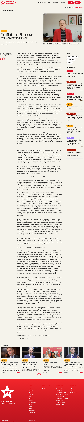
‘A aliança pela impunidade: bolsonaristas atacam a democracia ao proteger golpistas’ (30, 365)
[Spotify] (82, 7)
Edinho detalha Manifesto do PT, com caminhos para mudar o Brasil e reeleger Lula (74, 118)
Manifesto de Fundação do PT (62, 394)
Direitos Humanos (32, 402)
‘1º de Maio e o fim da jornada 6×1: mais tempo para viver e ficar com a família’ (9, 364)
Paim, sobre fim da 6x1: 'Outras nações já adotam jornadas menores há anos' (74, 97)
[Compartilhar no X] (18, 372)
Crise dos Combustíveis (72, 56)
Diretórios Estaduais (60, 404)
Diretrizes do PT (46, 385)
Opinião (30, 406)
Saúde (30, 396)
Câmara (70, 71)
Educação (31, 400)
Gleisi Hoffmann (71, 59)
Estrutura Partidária (60, 396)
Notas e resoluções (6, 401)
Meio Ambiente (32, 410)
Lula (30, 388)
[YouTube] (79, 7)
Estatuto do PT (59, 390)
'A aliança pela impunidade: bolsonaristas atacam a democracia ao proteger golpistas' (74, 130)
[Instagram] (75, 7)
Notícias (31, 385)
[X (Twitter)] (77, 7)
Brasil (30, 392)
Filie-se (77, 2)
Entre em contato (73, 392)
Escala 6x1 (70, 93)
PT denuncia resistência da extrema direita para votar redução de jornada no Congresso (74, 86)
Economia (31, 390)
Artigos (70, 104)
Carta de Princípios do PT (61, 392)
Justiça (30, 408)
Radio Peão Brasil (23, 339)
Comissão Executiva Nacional (62, 398)
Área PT (71, 2)
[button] (40, 2)
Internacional (31, 394)
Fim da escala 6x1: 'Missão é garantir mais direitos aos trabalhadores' (74, 75)
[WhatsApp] (80, 7)
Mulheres (70, 137)
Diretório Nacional (59, 400)
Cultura (30, 404)
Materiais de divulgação (8, 403)
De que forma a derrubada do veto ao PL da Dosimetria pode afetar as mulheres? (74, 142)
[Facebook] (73, 7)
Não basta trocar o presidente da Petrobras (28, 53)
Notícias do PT (71, 81)
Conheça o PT (59, 385)
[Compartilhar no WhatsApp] (4, 59)
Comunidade (73, 385)
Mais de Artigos (4, 345)
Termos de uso (32, 420)
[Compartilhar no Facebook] (0, 59)
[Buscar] (82, 2)
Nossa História (59, 388)
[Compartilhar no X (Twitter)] (2, 59)
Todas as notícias (7, 10)
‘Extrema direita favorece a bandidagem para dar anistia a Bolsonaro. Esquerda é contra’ (73, 364)
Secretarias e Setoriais (60, 402)
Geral (43, 388)
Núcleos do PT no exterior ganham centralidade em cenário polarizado (74, 153)
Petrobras (70, 62)
